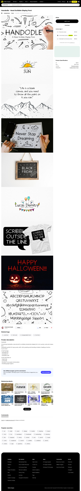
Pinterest (70, 467)
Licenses (20, 475)
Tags (33, 475)
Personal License (74, 66)
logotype (11, 437)
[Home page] (1, 13)
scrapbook (12, 440)
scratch (21, 440)
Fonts (77, 67)
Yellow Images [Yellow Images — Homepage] (11, 487)
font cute (14, 335)
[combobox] (45, 5)
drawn (48, 431)
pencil (40, 437)
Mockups (9, 462)
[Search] (78, 5)
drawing (40, 431)
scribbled (37, 440)
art (3, 431)
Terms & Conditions (23, 469)
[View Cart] (68, 2)
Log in (2, 420)
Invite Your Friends (60, 467)
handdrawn (18, 434)
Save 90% (74, 1)
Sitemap (34, 477)
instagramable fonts (25, 335)
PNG (9, 472)
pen (33, 437)
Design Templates (11, 469)
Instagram (70, 469)
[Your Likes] (70, 2)
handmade (27, 434)
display (24, 431)
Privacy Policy (21, 472)
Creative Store (73, 67)
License (59, 1)
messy (19, 437)
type (11, 443)
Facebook (70, 462)
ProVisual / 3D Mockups (48, 467)
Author (6, 328)
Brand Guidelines (35, 472)
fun (10, 434)
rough (47, 437)
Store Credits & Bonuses (24, 464)
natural (26, 437)
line (4, 437)
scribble (29, 440)
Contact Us (34, 464)
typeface (19, 443)
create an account (10, 420)
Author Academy (35, 469)
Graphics (9, 464)
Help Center (34, 462)
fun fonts (37, 335)
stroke (4, 443)
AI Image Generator (47, 464)
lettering (47, 434)
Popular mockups (11, 480)
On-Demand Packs (23, 467)
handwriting (37, 434)
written (27, 443)
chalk (10, 431)
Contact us (71, 42)
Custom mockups (11, 477)
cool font (5, 335)
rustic (4, 440)
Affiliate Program (59, 464)
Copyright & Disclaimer (23, 477)
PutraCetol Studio (9, 327)
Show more (27, 409)
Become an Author (60, 462)
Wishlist (9, 475)
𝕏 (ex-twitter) (70, 472)
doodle (32, 431)
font (4, 434)
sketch (45, 440)
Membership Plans (23, 462)
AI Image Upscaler (47, 462)
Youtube (70, 464)
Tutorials (34, 467)
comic (17, 431)
